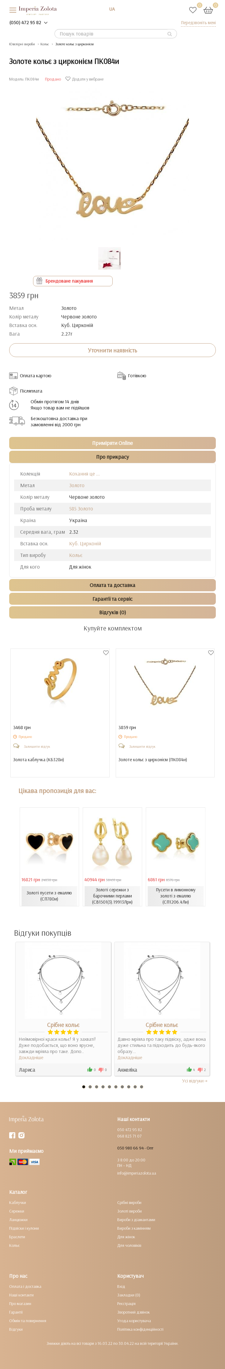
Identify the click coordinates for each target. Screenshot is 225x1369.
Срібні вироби (129, 1202)
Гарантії (16, 1312)
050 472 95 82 (129, 1129)
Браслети (17, 1236)
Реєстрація (126, 1303)
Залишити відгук (37, 746)
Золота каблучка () (38, 759)
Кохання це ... (84, 473)
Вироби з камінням (134, 1228)
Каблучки (17, 1202)
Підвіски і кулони (24, 1228)
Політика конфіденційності (140, 1329)
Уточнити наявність (112, 350)
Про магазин (20, 1303)
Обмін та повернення (27, 1320)
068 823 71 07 (129, 1136)
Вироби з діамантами (136, 1219)
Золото (76, 485)
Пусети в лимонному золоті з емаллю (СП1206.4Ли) (176, 896)
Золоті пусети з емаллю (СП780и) (49, 896)
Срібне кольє (63, 1025)
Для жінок (126, 1236)
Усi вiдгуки (195, 1081)
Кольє (75, 555)
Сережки (16, 1211)
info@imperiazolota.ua (136, 1173)
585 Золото (81, 508)
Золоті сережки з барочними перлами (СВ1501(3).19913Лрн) (112, 896)
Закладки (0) (128, 1295)
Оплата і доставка (25, 1286)
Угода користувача (134, 1320)
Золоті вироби (129, 1211)
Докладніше (31, 1057)
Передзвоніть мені (198, 22)
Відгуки (16, 1329)
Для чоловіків (129, 1245)
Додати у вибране (85, 79)
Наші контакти (21, 1295)
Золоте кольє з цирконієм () (152, 759)
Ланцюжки (18, 1219)
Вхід (121, 1286)
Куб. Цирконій (85, 543)
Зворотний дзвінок (133, 1312)
